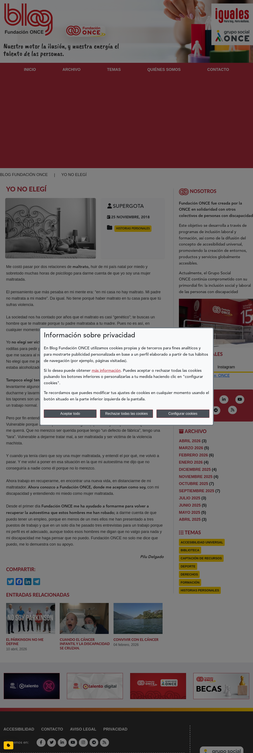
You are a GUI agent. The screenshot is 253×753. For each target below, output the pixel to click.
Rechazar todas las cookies (126, 413)
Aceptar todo (70, 413)
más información (106, 371)
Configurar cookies (182, 413)
